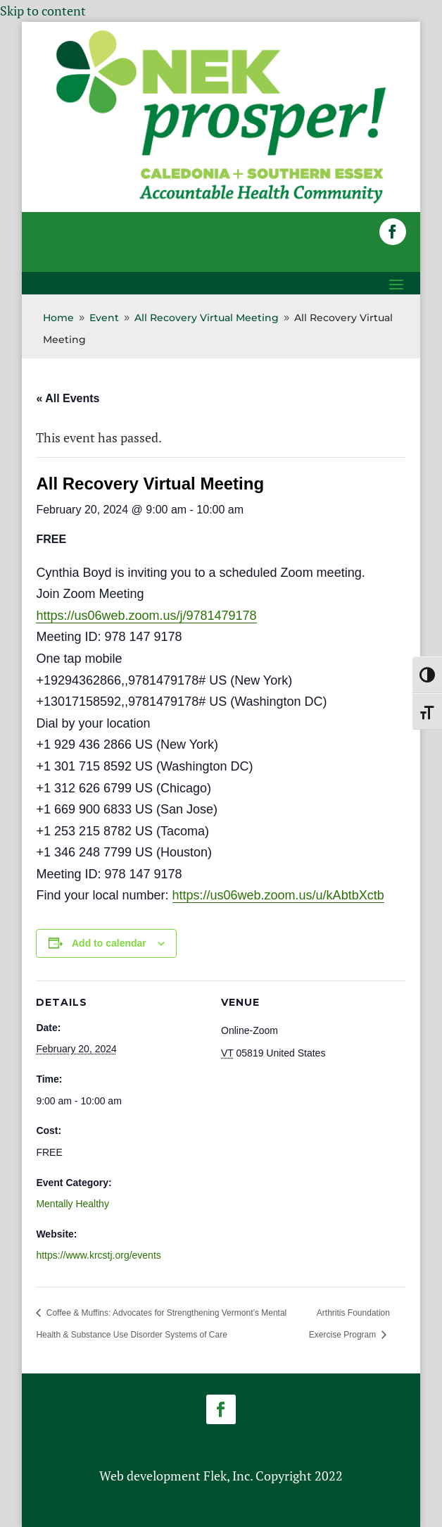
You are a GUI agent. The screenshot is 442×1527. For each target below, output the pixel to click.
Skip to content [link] (43, 10)
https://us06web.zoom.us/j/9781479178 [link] (146, 616)
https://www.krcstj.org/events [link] (98, 1255)
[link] (221, 202)
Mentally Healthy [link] (72, 1203)
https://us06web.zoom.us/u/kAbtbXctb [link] (278, 895)
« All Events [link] (67, 398)
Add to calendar (109, 943)
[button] (392, 231)
